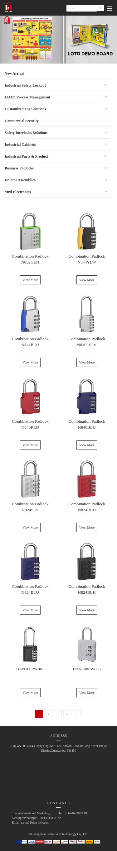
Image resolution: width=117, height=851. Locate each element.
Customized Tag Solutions (25, 109)
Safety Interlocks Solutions (26, 133)
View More (30, 280)
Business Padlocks (19, 168)
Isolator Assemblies (20, 180)
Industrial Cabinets (20, 144)
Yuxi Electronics (18, 192)
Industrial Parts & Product (26, 156)
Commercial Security (22, 121)
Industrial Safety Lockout (25, 85)
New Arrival (14, 73)
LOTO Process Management (27, 97)
